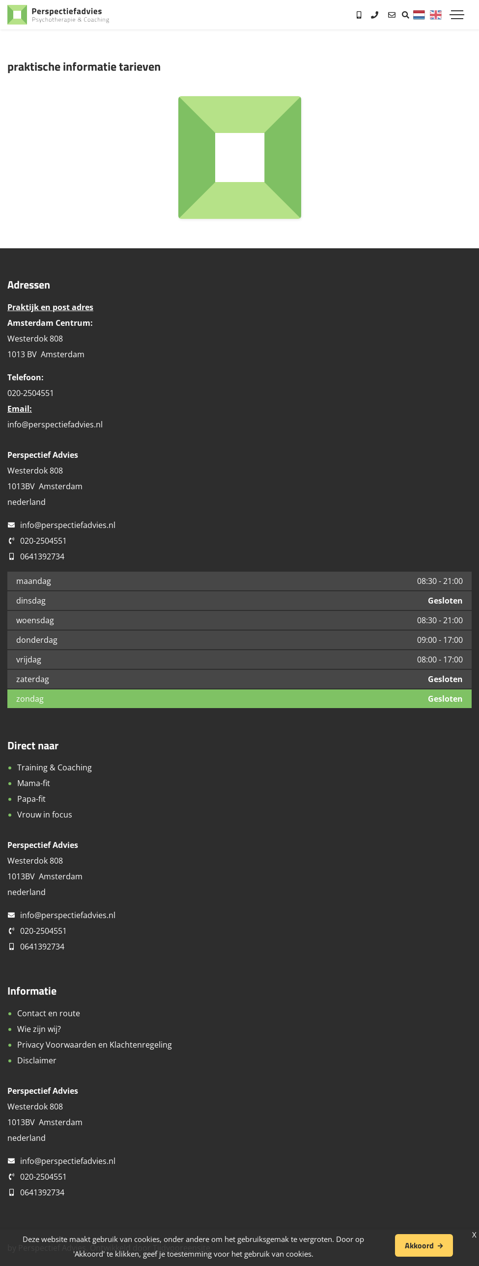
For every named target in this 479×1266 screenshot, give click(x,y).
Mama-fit (33, 783)
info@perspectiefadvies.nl (55, 424)
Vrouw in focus (44, 814)
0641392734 (42, 556)
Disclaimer (36, 1060)
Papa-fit (31, 798)
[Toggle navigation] (457, 14)
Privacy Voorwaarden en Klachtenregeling (94, 1044)
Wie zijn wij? (39, 1029)
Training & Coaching (54, 767)
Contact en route (48, 1013)
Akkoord (419, 1245)
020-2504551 (43, 540)
